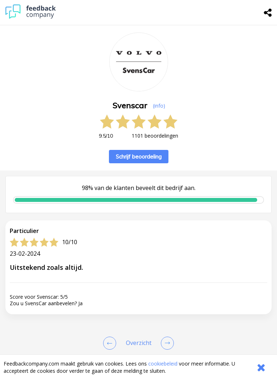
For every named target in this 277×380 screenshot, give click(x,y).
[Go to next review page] (166, 343)
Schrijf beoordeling (139, 156)
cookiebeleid (162, 363)
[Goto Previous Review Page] (111, 343)
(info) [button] (159, 105)
